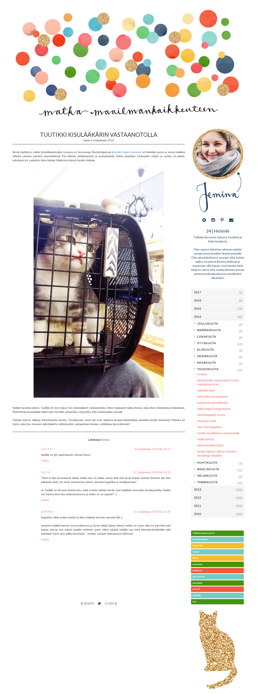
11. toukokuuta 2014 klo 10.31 (152, 472)
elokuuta (205, 349)
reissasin (196, 589)
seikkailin (196, 595)
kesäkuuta (206, 362)
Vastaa (45, 460)
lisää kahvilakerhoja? (210, 445)
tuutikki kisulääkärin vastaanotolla (218, 433)
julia (45, 472)
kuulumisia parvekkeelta (212, 402)
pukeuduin (197, 583)
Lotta (46, 449)
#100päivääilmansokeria (203, 533)
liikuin (195, 558)
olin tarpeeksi (198, 576)
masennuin (197, 564)
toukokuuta (208, 369)
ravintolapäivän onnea (211, 415)
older (111, 603)
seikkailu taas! (206, 390)
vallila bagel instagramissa (213, 408)
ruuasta (202, 374)
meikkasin (197, 570)
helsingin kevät (206, 421)
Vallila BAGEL (206, 439)
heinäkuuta (207, 356)
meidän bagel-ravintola (127, 152)
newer (88, 603)
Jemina (47, 511)
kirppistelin (197, 545)
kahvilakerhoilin (200, 539)
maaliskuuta (208, 469)
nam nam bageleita (209, 427)
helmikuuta (207, 475)
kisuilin (195, 552)
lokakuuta (206, 336)
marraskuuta (209, 330)
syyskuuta (206, 343)
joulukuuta (207, 323)
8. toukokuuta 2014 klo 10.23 (153, 449)
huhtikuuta (207, 462)
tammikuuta (207, 482)
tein (194, 601)
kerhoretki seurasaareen (212, 396)
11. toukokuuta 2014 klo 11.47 (152, 511)
